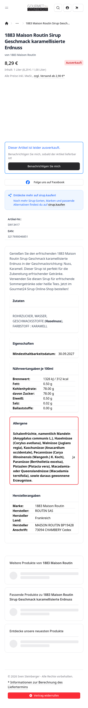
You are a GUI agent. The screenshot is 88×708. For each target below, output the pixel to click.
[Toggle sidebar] (7, 8)
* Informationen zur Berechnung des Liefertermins (35, 684)
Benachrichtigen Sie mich (43, 166)
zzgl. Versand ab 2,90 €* (49, 76)
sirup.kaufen (56, 204)
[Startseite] (7, 23)
